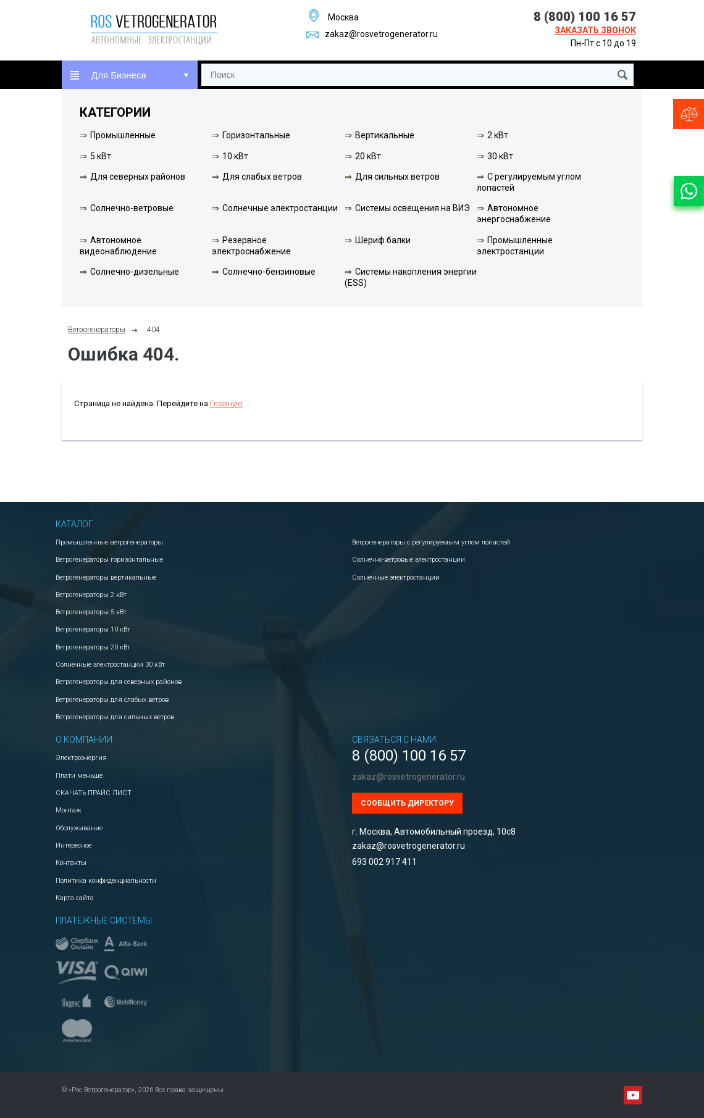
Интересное (73, 845)
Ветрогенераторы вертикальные (106, 578)
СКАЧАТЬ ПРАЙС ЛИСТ (94, 793)
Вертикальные (384, 135)
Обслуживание (79, 828)
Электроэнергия (81, 758)
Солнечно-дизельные (134, 272)
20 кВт (368, 156)
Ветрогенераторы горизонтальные (109, 560)
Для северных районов (137, 176)
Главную (226, 403)
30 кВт (500, 156)
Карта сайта (75, 898)
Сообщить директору (407, 803)
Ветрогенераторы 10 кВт (93, 629)
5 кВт (100, 156)
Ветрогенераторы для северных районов (119, 682)
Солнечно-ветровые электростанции (408, 560)
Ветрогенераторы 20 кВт (93, 647)
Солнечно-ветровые (132, 208)
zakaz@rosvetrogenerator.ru (372, 34)
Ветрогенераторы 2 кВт (91, 595)
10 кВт (235, 156)
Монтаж (69, 810)
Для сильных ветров (397, 176)
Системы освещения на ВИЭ (412, 208)
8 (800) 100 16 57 (585, 16)
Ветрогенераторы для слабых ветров (112, 700)
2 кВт (497, 135)
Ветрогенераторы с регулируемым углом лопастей (431, 542)
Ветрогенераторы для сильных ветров (115, 717)
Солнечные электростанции (280, 208)
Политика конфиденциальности (106, 881)
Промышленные (123, 135)
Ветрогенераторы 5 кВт (91, 612)
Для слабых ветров (262, 176)
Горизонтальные (256, 135)
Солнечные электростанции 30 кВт (110, 665)
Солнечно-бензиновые (269, 272)
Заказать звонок (595, 30)
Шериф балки (383, 240)
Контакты (71, 863)
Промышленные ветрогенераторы (109, 542)
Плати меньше (79, 776)
